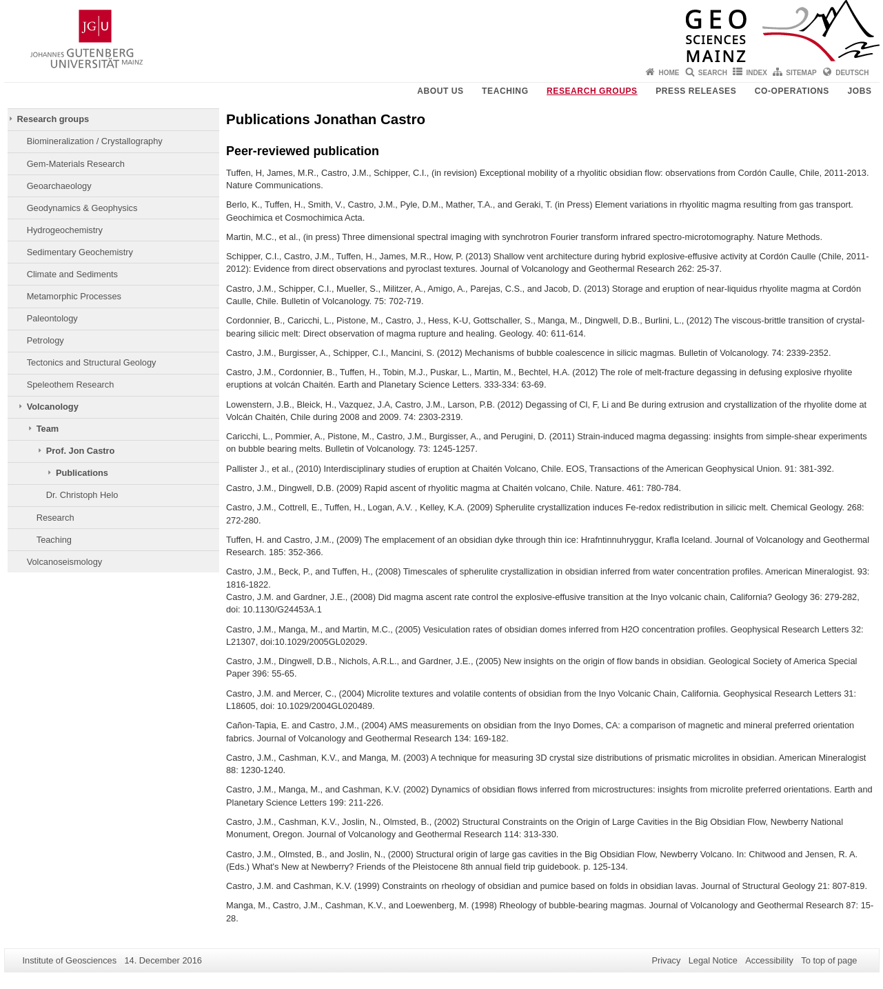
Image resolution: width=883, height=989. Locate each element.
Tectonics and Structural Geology (91, 362)
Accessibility (769, 960)
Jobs (859, 91)
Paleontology (52, 318)
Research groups (592, 91)
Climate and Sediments (72, 274)
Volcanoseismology (65, 562)
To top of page (829, 960)
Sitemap (801, 73)
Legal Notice (713, 960)
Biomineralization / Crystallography (95, 141)
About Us (440, 91)
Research (55, 517)
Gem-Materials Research (76, 164)
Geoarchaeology (59, 186)
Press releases (696, 91)
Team (48, 428)
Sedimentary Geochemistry (80, 252)
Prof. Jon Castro (80, 451)
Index (756, 73)
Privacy (665, 960)
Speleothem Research (70, 384)
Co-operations (792, 91)
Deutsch (852, 73)
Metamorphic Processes (74, 296)
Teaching (505, 91)
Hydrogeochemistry (65, 230)
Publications (82, 473)
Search (712, 73)
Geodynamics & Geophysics (82, 208)
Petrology (45, 340)
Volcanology (53, 406)
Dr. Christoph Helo (82, 495)
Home (668, 73)
